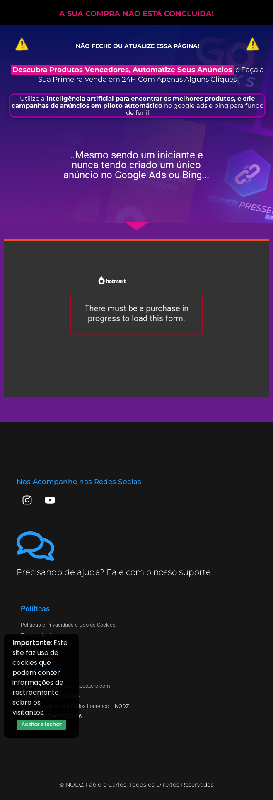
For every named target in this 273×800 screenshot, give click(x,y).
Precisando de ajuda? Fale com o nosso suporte (114, 572)
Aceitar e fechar (41, 724)
